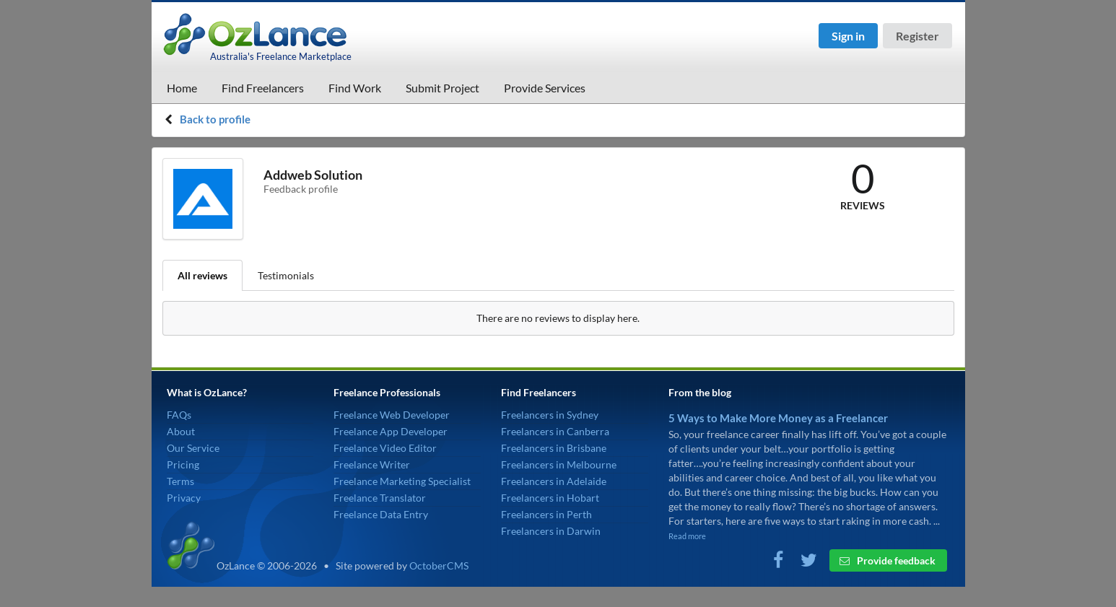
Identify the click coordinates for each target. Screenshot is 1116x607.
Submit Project (442, 88)
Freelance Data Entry (381, 514)
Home (182, 88)
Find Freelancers (263, 88)
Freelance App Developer (391, 431)
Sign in (848, 36)
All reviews (202, 275)
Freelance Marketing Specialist (402, 481)
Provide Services (544, 88)
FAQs (179, 415)
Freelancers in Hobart (550, 498)
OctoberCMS (438, 565)
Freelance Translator (380, 498)
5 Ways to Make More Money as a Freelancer (778, 417)
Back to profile (215, 119)
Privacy (184, 498)
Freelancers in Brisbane (553, 448)
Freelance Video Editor (385, 448)
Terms (180, 481)
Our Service (193, 448)
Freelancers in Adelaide (553, 481)
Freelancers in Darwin (551, 531)
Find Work (354, 88)
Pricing (183, 464)
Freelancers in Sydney (549, 415)
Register (917, 36)
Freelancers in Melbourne (558, 464)
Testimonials (286, 275)
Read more (687, 536)
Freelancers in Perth (546, 514)
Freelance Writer (372, 464)
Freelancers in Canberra (555, 431)
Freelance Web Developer (392, 415)
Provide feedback (887, 560)
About (181, 431)
